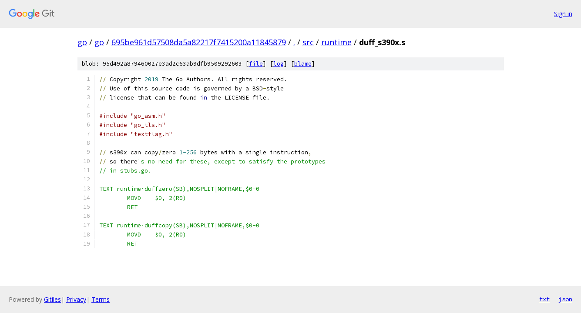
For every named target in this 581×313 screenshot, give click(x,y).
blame (303, 63)
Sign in (563, 14)
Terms (100, 299)
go (82, 42)
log (278, 63)
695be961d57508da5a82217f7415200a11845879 (198, 42)
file (256, 63)
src (308, 42)
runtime (336, 42)
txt (544, 299)
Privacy (76, 299)
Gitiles (52, 299)
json (565, 299)
